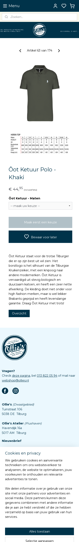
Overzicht (19, 313)
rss (56, 534)
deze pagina (21, 376)
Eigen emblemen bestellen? (23, 475)
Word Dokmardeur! (16, 479)
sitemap (48, 534)
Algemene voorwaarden (19, 503)
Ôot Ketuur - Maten (24, 198)
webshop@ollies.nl (15, 380)
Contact (8, 489)
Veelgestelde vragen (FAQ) (22, 494)
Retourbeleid (11, 498)
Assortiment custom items (22, 512)
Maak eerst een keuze (40, 222)
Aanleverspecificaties (17, 517)
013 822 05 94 (47, 376)
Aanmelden (13, 458)
